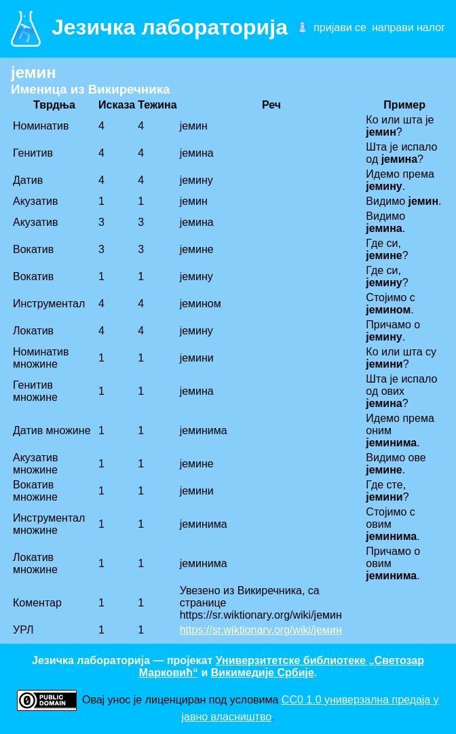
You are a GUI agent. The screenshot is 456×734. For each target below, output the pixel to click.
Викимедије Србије (262, 672)
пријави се (340, 27)
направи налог (408, 27)
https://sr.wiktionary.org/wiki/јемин (261, 630)
